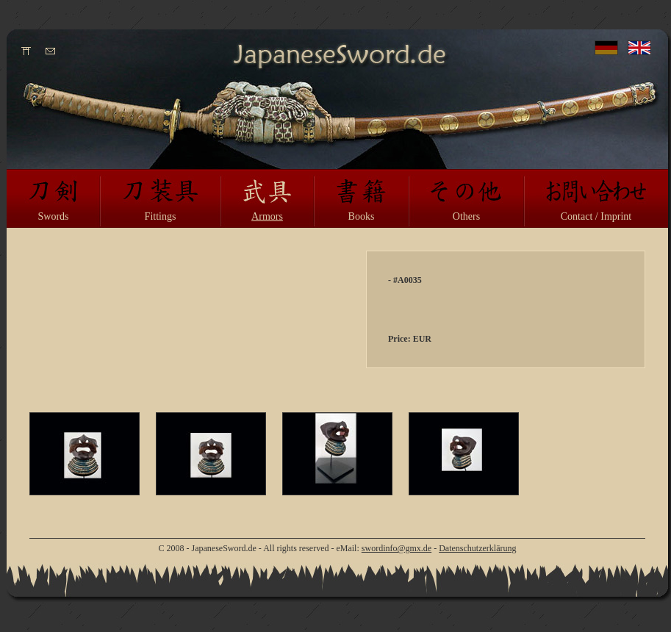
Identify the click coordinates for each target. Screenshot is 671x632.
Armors (267, 216)
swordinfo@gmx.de (396, 548)
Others (466, 216)
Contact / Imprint (596, 216)
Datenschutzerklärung (477, 548)
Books (361, 216)
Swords (52, 216)
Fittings (160, 216)
